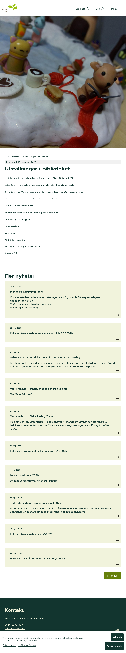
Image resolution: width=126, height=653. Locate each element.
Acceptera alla (114, 646)
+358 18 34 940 (14, 625)
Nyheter (16, 157)
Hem (7, 157)
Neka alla (117, 637)
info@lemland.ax (15, 628)
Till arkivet (112, 576)
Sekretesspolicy (9, 645)
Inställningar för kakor (27, 645)
